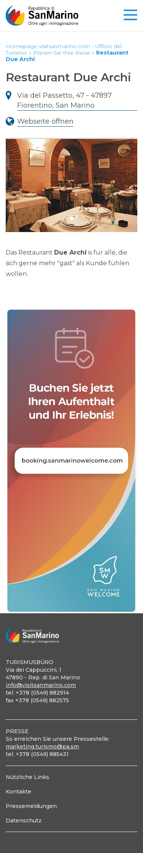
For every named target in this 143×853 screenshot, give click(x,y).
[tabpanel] (71, 182)
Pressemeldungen (31, 806)
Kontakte (18, 791)
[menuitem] (71, 777)
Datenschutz (24, 820)
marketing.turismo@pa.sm (42, 746)
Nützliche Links (27, 777)
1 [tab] (72, 218)
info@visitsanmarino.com (41, 685)
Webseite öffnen (45, 121)
